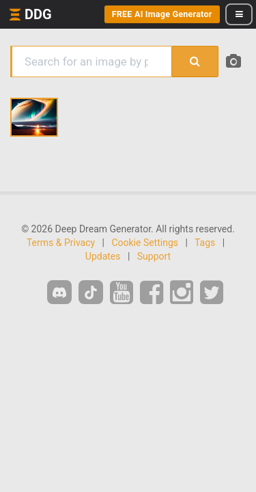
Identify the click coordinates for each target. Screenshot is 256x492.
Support (154, 256)
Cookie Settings (144, 242)
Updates (103, 256)
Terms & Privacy (61, 242)
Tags (205, 242)
